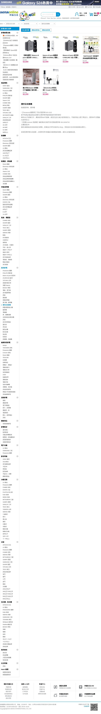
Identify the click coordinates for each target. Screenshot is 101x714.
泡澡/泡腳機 (6, 384)
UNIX (4, 374)
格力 (4, 516)
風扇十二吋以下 (7, 250)
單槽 (4, 629)
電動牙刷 (5, 382)
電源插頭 (5, 412)
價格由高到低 (36, 30)
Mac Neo (53, 18)
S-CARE (72, 7)
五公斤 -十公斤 (7, 639)
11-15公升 (6, 155)
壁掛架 (5, 469)
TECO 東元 (6, 110)
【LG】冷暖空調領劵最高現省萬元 (10, 71)
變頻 (4, 584)
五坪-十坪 (5, 536)
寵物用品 (4, 421)
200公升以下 (6, 589)
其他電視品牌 (7, 120)
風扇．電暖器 (5, 217)
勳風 (4, 235)
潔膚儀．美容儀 (7, 387)
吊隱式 (5, 526)
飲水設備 (5, 332)
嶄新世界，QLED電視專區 (10, 77)
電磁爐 (5, 312)
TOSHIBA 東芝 (7, 619)
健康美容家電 (5, 342)
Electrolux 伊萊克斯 (8, 143)
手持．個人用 (7, 247)
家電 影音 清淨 (10, 23)
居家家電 (4, 397)
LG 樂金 (5, 93)
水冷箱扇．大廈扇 (8, 245)
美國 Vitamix (6, 285)
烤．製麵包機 (7, 314)
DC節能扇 (6, 237)
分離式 (5, 524)
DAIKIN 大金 (6, 202)
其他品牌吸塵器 (7, 176)
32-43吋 (5, 125)
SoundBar (6, 461)
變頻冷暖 (5, 529)
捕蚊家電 (5, 403)
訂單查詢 (25, 691)
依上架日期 (25, 30)
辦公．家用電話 (7, 415)
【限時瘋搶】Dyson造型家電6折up (10, 51)
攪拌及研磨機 (46, 23)
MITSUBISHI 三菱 (8, 499)
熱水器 (5, 652)
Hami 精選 (4, 669)
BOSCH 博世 (6, 288)
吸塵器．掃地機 (6, 161)
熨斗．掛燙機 (7, 408)
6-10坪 (5, 212)
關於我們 (8, 691)
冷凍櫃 (5, 586)
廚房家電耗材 (7, 439)
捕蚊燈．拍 (6, 410)
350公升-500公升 (8, 594)
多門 (4, 581)
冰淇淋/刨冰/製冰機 (8, 317)
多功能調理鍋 (7, 292)
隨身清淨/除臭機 (7, 204)
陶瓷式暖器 (6, 262)
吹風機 (5, 360)
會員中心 (83, 15)
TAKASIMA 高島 (7, 348)
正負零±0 (5, 240)
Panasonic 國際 (7, 90)
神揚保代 (14, 7)
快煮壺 (5, 337)
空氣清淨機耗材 (7, 434)
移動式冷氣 (6, 531)
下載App (2, 7)
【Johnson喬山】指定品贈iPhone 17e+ (10, 56)
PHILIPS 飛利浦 (7, 95)
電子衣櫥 (4, 445)
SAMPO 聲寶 (7, 108)
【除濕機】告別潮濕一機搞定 (10, 61)
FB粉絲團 (96, 7)
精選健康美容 (7, 674)
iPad (48, 18)
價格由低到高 (46, 30)
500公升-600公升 (8, 596)
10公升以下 (6, 153)
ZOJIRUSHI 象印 (8, 278)
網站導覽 (8, 698)
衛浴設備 (5, 660)
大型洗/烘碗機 (7, 657)
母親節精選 (65, 18)
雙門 (4, 576)
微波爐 (5, 297)
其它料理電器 (7, 322)
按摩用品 (5, 362)
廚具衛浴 (4, 650)
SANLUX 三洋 (7, 117)
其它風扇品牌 (7, 257)
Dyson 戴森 (6, 164)
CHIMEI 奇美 (6, 103)
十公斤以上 (6, 641)
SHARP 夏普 (6, 98)
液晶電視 (4, 83)
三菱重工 (5, 514)
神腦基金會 (8, 689)
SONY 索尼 (6, 86)
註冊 (85, 13)
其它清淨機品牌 (7, 207)
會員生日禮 (25, 689)
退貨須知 (42, 687)
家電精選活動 (5, 33)
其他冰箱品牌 (7, 572)
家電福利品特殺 (7, 75)
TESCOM (5, 357)
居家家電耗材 (7, 442)
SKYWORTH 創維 (8, 115)
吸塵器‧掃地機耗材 (9, 437)
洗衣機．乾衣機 (6, 602)
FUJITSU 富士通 (8, 492)
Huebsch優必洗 (7, 624)
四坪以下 (5, 534)
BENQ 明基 (6, 105)
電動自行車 (6, 370)
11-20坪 (5, 214)
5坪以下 (5, 209)
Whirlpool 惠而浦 (8, 622)
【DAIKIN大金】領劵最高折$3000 (10, 42)
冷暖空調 (4, 479)
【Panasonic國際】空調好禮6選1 (10, 47)
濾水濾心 (5, 430)
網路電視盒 (6, 476)
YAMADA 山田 (7, 509)
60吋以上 (5, 132)
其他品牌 (5, 646)
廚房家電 (26, 23)
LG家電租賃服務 (74, 18)
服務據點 (8, 7)
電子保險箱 (6, 405)
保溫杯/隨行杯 (7, 283)
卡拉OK (5, 466)
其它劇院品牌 (7, 464)
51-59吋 (5, 130)
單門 (4, 574)
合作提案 (25, 694)
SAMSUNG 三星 (7, 88)
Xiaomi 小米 (6, 100)
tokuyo (5, 345)
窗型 (4, 521)
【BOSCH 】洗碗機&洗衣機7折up (10, 66)
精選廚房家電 (7, 672)
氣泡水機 (5, 329)
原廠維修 (42, 691)
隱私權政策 (8, 696)
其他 (4, 319)
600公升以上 (6, 599)
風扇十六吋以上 (7, 254)
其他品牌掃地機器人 (9, 181)
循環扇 (5, 242)
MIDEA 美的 (6, 497)
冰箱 (2, 542)
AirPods (59, 18)
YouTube (88, 7)
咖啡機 (5, 310)
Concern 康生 (7, 352)
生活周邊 (4, 663)
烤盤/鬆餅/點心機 (8, 307)
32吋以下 (5, 122)
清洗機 (5, 183)
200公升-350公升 (8, 591)
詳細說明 (86, 706)
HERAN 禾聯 (6, 232)
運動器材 (5, 379)
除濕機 (3, 135)
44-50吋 (5, 127)
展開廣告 (96, 1)
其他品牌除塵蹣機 (8, 179)
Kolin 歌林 (6, 494)
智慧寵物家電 (7, 423)
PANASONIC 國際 (8, 610)
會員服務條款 (8, 694)
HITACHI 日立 (7, 138)
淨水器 (5, 327)
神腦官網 (8, 687)
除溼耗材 (5, 432)
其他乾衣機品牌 (7, 644)
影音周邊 (4, 456)
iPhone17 (43, 18)
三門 (4, 579)
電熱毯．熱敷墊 (7, 259)
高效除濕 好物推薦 (8, 79)
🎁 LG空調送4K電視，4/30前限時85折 (10, 37)
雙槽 (4, 632)
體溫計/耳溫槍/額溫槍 (9, 392)
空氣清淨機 (5, 187)
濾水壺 (5, 324)
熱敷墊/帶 (5, 377)
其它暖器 (5, 264)
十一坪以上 (6, 539)
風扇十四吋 (6, 252)
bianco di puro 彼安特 (9, 275)
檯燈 (4, 400)
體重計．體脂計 (7, 365)
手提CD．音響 (7, 474)
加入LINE (80, 7)
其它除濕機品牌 (7, 150)
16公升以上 (6, 158)
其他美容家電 (7, 389)
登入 (81, 13)
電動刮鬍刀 (6, 367)
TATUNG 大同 (7, 112)
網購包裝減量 (42, 694)
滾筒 (4, 634)
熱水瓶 (5, 334)
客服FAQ (42, 689)
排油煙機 (5, 655)
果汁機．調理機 (7, 302)
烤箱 (4, 295)
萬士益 (5, 519)
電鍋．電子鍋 (7, 290)
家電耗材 (4, 427)
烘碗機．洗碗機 (7, 339)
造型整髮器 (6, 372)
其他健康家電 (7, 394)
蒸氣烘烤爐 (6, 300)
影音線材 (5, 471)
